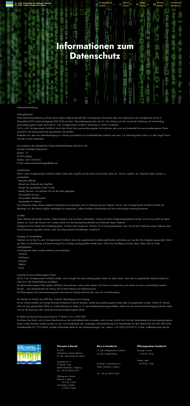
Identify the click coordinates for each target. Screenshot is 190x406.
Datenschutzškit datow (176, 4)
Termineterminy (158, 4)
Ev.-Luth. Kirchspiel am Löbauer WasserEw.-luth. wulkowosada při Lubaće (33, 4)
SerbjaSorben (141, 4)
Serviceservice (124, 4)
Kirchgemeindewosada (103, 4)
